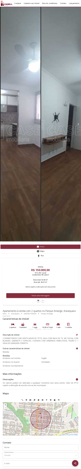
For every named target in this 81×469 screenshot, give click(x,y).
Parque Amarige (47, 314)
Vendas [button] (7, 455)
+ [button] (5, 404)
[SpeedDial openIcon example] (75, 463)
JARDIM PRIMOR (30, 314)
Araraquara (15, 314)
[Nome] (40, 447)
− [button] (5, 407)
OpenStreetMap (73, 434)
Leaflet (63, 434)
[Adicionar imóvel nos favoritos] (38, 300)
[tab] (40, 247)
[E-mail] (40, 463)
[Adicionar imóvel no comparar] (43, 300)
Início (5, 314)
